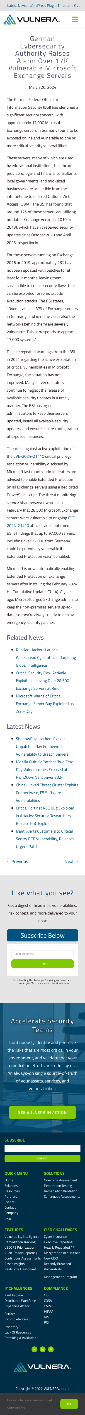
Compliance (56, 1288)
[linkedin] (43, 1349)
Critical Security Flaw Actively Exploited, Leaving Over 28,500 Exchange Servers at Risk (42, 680)
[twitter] (34, 1349)
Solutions (54, 1173)
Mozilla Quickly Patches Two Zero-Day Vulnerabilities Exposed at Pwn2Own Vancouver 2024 (45, 769)
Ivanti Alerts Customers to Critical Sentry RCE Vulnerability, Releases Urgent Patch (45, 839)
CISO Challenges (60, 1230)
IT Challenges (18, 1288)
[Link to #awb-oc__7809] (75, 19)
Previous (19, 861)
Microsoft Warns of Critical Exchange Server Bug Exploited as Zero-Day (45, 703)
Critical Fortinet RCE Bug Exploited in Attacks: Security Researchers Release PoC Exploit (45, 815)
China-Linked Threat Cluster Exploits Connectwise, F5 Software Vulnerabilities (47, 792)
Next (69, 861)
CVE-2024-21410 (28, 456)
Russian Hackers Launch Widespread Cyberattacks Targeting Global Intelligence (46, 657)
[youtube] (51, 1349)
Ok (69, 1404)
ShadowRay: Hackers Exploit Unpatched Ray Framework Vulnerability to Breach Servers (42, 746)
